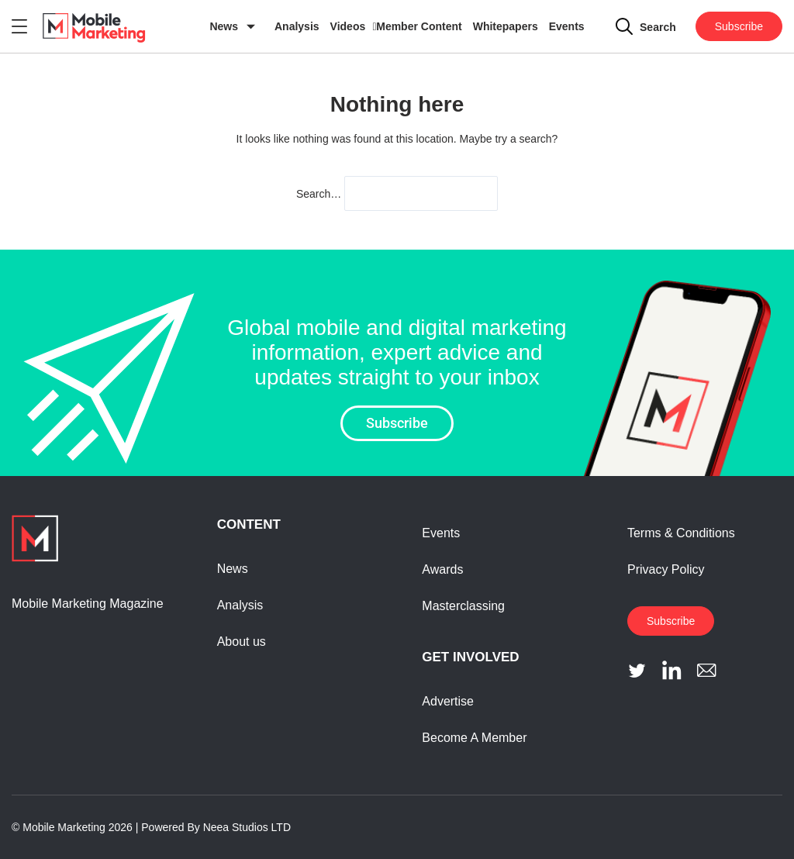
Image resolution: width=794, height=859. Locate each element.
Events (567, 26)
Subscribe (739, 26)
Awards (442, 569)
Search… (318, 194)
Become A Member (474, 737)
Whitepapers (505, 26)
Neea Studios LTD (247, 827)
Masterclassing (463, 605)
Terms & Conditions (681, 533)
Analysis (296, 26)
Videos (348, 26)
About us (241, 641)
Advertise (448, 701)
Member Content (418, 26)
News (223, 26)
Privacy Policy (666, 569)
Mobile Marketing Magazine (88, 603)
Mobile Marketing (63, 827)
